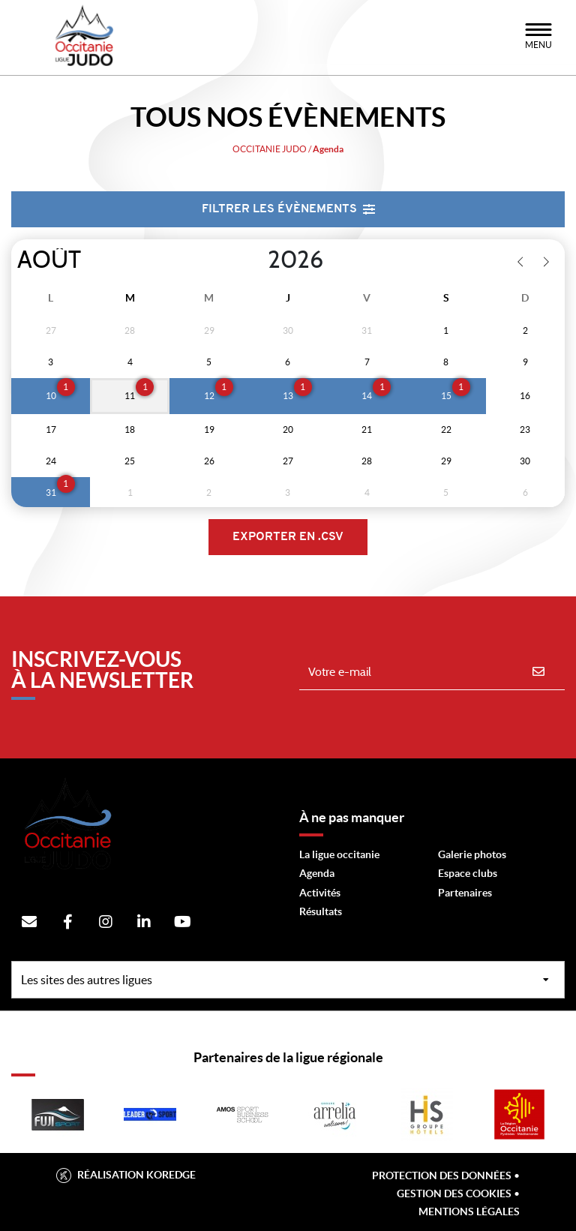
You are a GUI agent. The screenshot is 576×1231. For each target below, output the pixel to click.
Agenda (316, 873)
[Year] (255, 260)
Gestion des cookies (454, 1193)
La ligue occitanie (339, 854)
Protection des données (442, 1175)
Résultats (320, 911)
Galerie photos (472, 854)
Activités (319, 893)
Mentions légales (469, 1211)
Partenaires (465, 893)
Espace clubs (467, 873)
